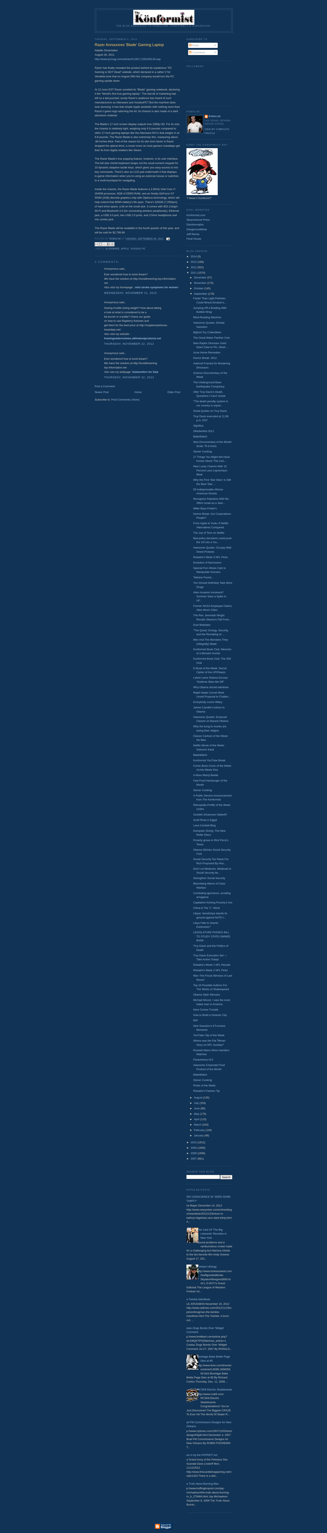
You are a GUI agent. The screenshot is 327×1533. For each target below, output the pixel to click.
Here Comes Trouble (205, 1009)
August (198, 1097)
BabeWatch (200, 436)
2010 (194, 1142)
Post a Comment (105, 386)
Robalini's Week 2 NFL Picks (210, 970)
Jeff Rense (192, 234)
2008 (194, 1153)
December (200, 277)
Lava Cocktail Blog (204, 825)
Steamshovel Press (198, 219)
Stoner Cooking (202, 451)
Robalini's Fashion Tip (206, 1090)
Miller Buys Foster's (205, 508)
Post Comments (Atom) (125, 399)
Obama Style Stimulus (206, 994)
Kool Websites (201, 624)
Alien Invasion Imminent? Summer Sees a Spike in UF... (209, 596)
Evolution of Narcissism (207, 562)
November (200, 282)
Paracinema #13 (203, 1059)
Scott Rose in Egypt (205, 820)
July (197, 1103)
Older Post (173, 392)
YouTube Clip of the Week (208, 1035)
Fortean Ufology (207, 1266)
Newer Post (102, 392)
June (197, 1108)
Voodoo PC (138, 249)
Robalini (215, 116)
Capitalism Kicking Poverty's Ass (212, 902)
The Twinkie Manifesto (196, 1299)
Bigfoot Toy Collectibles (207, 332)
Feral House (193, 238)
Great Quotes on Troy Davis (210, 410)
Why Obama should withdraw (210, 687)
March (198, 1124)
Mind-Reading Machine (207, 317)
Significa (198, 425)
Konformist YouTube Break (209, 760)
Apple (125, 249)
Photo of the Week (204, 1085)
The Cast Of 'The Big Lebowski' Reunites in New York (211, 1233)
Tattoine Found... (203, 577)
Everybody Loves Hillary (207, 702)
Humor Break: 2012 (205, 357)
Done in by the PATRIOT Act (200, 1455)
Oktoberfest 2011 (203, 431)
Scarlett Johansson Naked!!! (210, 814)
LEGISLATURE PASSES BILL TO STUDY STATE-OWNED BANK (211, 936)
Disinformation (195, 224)
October (199, 288)
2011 (194, 272)
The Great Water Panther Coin (211, 337)
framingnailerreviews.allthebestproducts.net (132, 338)
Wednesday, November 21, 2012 (130, 292)
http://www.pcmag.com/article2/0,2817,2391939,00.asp (128, 59)
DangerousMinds (196, 229)
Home (138, 392)
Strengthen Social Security (209, 878)
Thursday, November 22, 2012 (129, 343)
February (200, 1130)
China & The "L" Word (206, 907)
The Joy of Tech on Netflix (208, 532)
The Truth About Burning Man (201, 1483)
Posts (194, 45)
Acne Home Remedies (206, 352)
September (201, 293)
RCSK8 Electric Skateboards (214, 1389)
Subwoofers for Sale (145, 371)
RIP (195, 1020)
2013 (194, 261)
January (199, 1135)
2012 (194, 267)
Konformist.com (195, 215)
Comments (197, 52)
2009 (194, 1147)
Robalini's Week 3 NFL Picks (210, 557)
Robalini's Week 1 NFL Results (211, 964)
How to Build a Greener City (210, 1015)
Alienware (112, 249)
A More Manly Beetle (205, 775)
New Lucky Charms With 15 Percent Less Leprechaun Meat (210, 470)
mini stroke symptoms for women (156, 287)
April (197, 1119)
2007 (194, 1158)
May (197, 1113)
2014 (194, 256)
